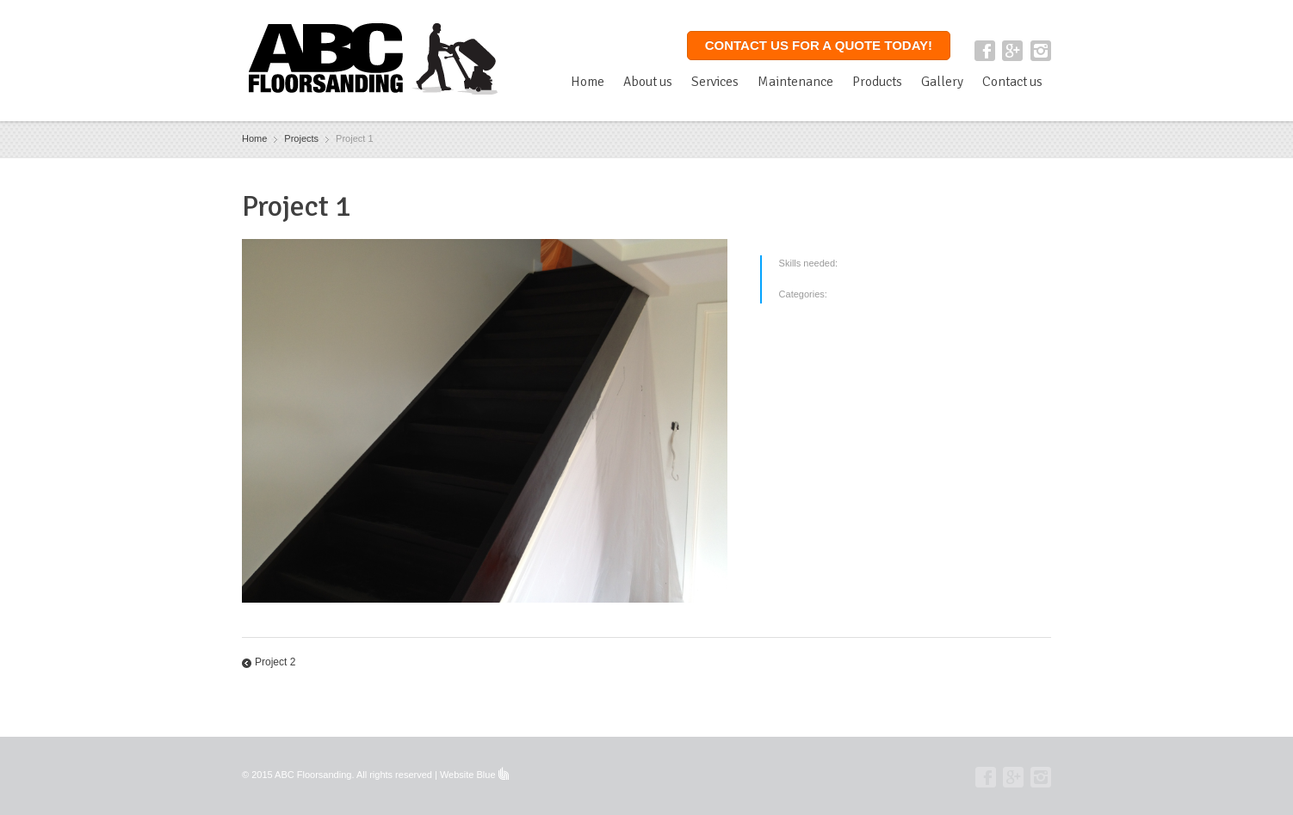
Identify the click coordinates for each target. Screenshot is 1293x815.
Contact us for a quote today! (818, 45)
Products (877, 81)
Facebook (984, 50)
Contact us (1012, 81)
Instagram (1040, 50)
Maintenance (795, 81)
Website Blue (468, 774)
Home (587, 81)
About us (647, 81)
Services (715, 81)
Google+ (1012, 50)
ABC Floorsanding (313, 774)
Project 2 (275, 662)
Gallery (942, 81)
